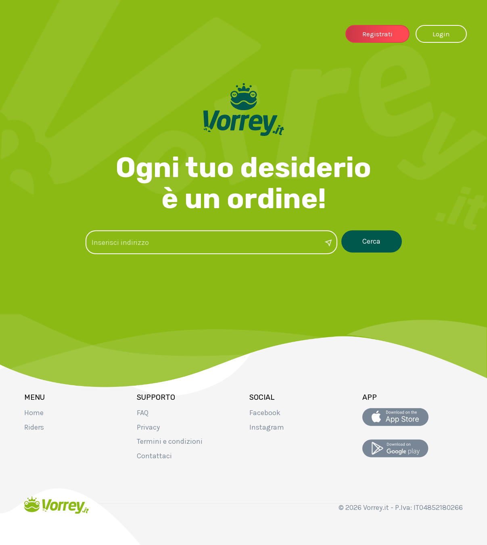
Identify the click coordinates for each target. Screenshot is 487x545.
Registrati (377, 34)
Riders (34, 427)
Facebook (264, 412)
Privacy (148, 427)
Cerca (371, 241)
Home (34, 412)
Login (441, 34)
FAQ (142, 412)
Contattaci (154, 455)
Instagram (266, 427)
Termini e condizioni (170, 441)
